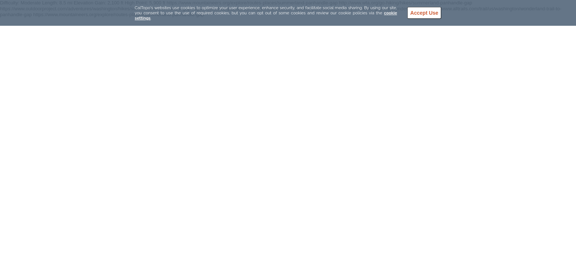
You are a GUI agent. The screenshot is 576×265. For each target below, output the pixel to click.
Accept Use (424, 13)
